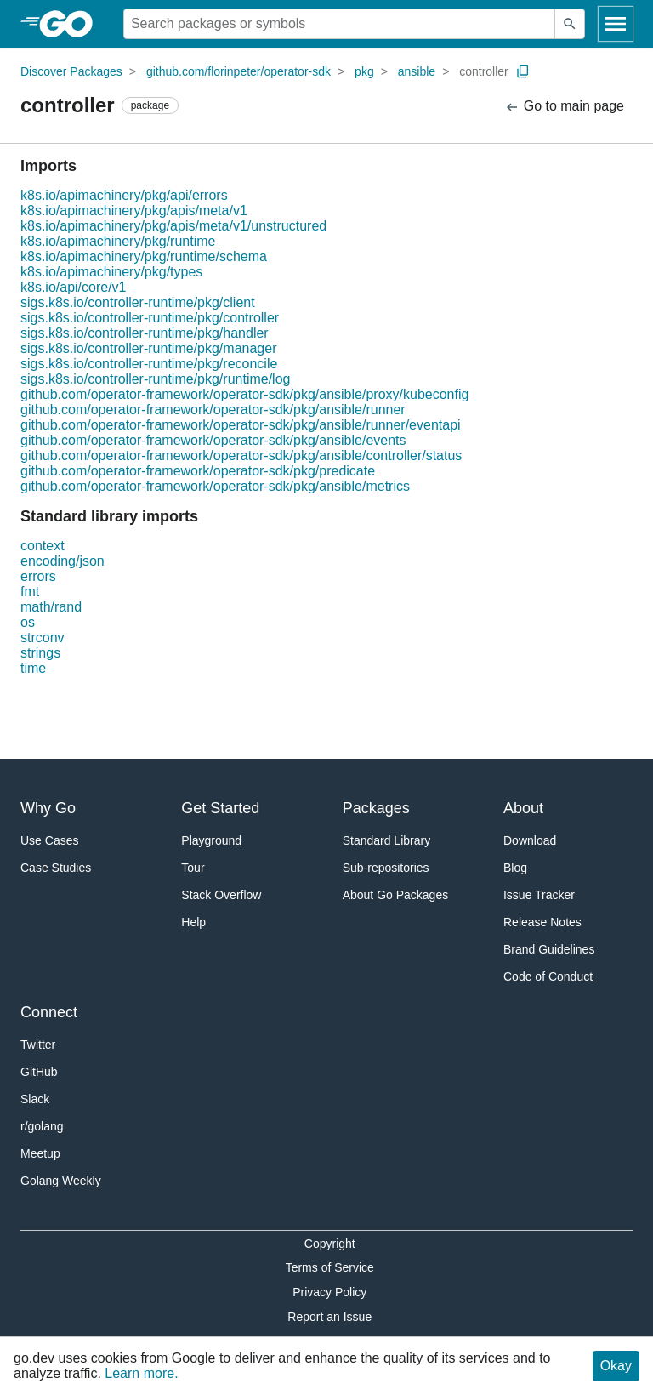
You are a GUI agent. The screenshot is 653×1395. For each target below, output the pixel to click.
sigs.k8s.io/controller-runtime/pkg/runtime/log (155, 379)
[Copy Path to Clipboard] (523, 71)
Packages (376, 808)
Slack (34, 1099)
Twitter (37, 1044)
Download (529, 840)
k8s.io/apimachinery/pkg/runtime (117, 241)
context (42, 545)
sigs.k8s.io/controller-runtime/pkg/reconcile (148, 363)
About (523, 808)
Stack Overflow (221, 895)
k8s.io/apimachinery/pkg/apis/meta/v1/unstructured (173, 226)
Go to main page (564, 107)
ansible (416, 71)
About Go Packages (396, 895)
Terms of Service (330, 1267)
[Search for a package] (339, 24)
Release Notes (542, 922)
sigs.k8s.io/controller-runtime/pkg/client (137, 302)
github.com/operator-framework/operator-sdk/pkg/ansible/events (213, 440)
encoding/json (62, 561)
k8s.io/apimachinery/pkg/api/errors (124, 195)
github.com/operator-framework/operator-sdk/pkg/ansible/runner (213, 409)
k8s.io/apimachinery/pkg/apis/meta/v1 (133, 210)
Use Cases (49, 840)
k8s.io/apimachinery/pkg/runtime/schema (143, 256)
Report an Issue (329, 1317)
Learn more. (141, 1373)
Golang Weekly (60, 1180)
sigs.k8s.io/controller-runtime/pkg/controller (149, 317)
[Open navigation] (616, 24)
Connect (48, 1012)
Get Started (220, 808)
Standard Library (387, 840)
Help (193, 922)
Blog (515, 867)
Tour (192, 867)
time (33, 668)
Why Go (48, 808)
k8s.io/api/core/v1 (73, 287)
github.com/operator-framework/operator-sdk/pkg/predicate (197, 471)
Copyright (329, 1243)
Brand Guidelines (548, 949)
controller (483, 71)
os (27, 622)
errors (38, 576)
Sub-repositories (386, 867)
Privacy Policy (329, 1292)
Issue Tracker (539, 895)
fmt (29, 591)
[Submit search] (569, 24)
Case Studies (55, 867)
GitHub (39, 1072)
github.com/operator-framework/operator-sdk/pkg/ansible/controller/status (241, 455)
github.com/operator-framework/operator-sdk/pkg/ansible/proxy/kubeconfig (244, 394)
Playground (211, 840)
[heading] (71, 23)
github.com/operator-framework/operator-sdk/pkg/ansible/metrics (215, 486)
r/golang (42, 1126)
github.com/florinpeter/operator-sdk (238, 71)
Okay (616, 1365)
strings (40, 653)
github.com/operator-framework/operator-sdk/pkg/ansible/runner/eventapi (240, 425)
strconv (42, 637)
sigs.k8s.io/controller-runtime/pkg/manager (148, 348)
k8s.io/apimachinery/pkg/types (111, 272)
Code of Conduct (548, 976)
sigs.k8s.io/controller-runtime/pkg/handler (144, 333)
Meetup (40, 1153)
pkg (364, 71)
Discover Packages (71, 71)
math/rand (51, 607)
